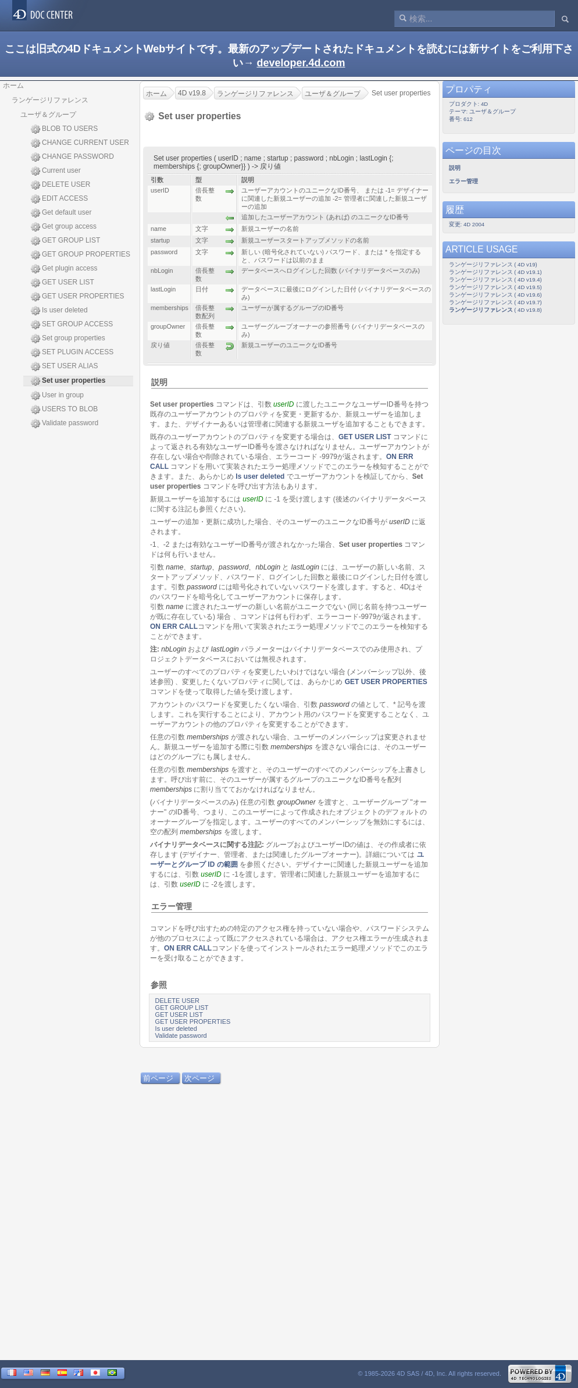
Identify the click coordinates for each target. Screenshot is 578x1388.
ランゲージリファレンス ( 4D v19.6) (495, 294)
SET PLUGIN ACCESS (72, 352)
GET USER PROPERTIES (77, 296)
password (233, 567)
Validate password (64, 423)
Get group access (64, 227)
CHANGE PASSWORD (72, 157)
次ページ (199, 1078)
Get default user (61, 213)
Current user (56, 171)
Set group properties (68, 338)
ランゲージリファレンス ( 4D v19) (493, 264)
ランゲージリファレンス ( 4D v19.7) (495, 302)
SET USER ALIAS (64, 366)
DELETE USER (60, 185)
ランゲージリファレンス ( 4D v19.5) (495, 287)
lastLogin (305, 567)
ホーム (13, 85)
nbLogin (173, 649)
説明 (159, 382)
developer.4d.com (300, 63)
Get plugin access (64, 268)
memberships (208, 737)
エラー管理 (171, 906)
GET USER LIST (62, 282)
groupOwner (296, 802)
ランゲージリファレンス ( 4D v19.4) (495, 279)
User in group (57, 395)
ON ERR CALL (174, 626)
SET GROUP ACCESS (72, 324)
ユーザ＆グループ (48, 115)
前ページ (158, 1078)
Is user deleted (59, 310)
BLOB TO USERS (64, 129)
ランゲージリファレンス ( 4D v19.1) (495, 272)
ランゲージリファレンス (50, 100)
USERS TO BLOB (64, 409)
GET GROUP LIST (65, 240)
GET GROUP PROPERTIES (80, 254)
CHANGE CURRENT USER (80, 143)
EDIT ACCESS (59, 199)
